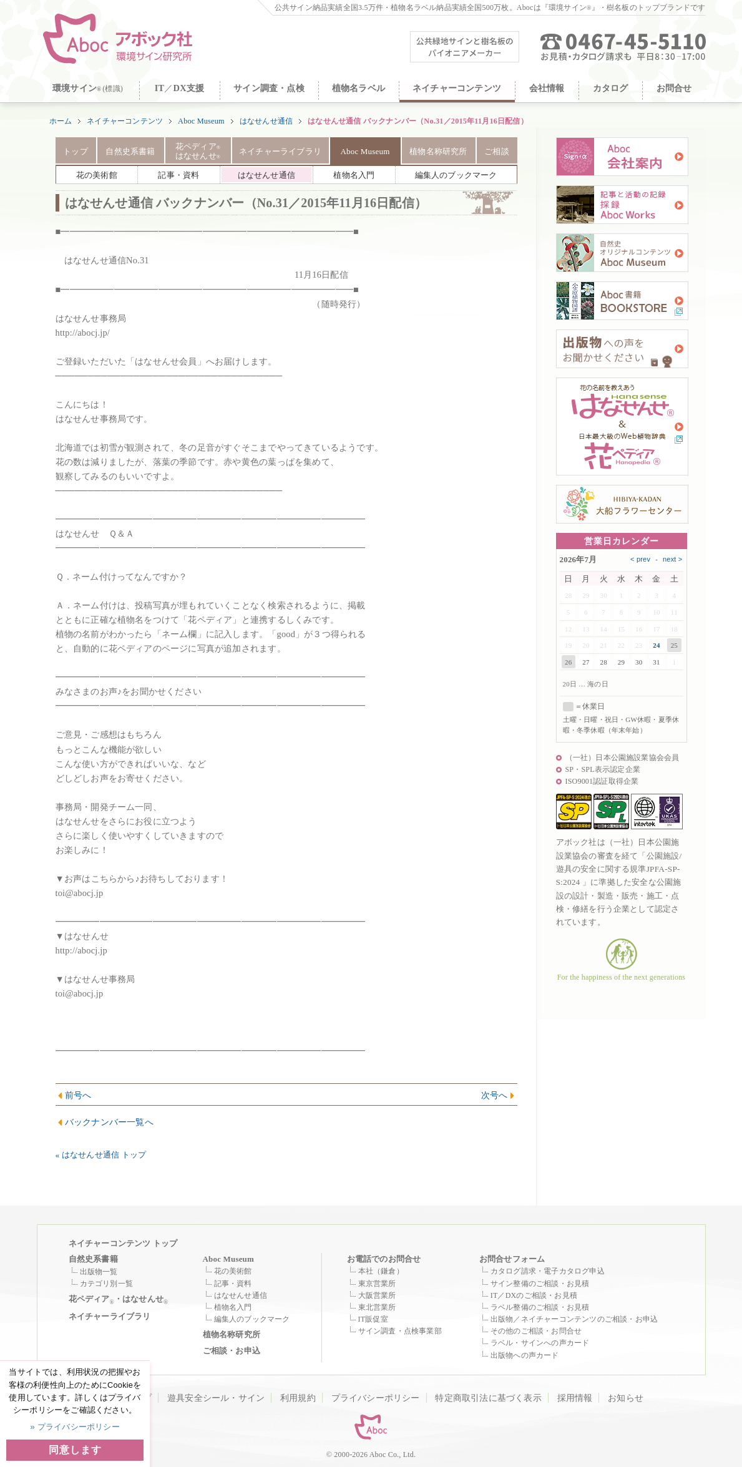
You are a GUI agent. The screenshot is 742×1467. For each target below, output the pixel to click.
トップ (75, 151)
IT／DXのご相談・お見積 (534, 1295)
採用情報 (575, 1398)
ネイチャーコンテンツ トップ (123, 1243)
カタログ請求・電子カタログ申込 (548, 1271)
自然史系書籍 (130, 151)
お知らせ (625, 1398)
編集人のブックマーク (252, 1319)
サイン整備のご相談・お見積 (540, 1283)
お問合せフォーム (512, 1259)
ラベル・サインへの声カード (540, 1342)
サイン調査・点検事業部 (400, 1331)
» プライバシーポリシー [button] (75, 1426)
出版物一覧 (99, 1271)
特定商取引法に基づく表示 (488, 1398)
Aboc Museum (201, 121)
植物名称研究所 (438, 151)
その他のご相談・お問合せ (536, 1331)
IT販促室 (373, 1319)
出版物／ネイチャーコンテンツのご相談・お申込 (574, 1319)
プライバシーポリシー (375, 1398)
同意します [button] (75, 1450)
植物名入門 (233, 1307)
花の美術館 (233, 1271)
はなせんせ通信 (266, 121)
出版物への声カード (525, 1355)
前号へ (78, 1095)
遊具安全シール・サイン (216, 1398)
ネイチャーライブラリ (280, 151)
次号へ (494, 1095)
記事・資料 (233, 1283)
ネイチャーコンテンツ (125, 121)
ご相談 (496, 151)
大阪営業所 (377, 1295)
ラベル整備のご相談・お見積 (540, 1307)
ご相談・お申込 (231, 1350)
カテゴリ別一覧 (106, 1283)
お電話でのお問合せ (384, 1259)
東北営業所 (377, 1307)
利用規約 (298, 1398)
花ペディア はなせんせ (197, 151)
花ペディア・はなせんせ (118, 1299)
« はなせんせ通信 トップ (101, 1154)
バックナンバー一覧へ (109, 1122)
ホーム (60, 121)
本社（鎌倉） (381, 1271)
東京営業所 (377, 1283)
